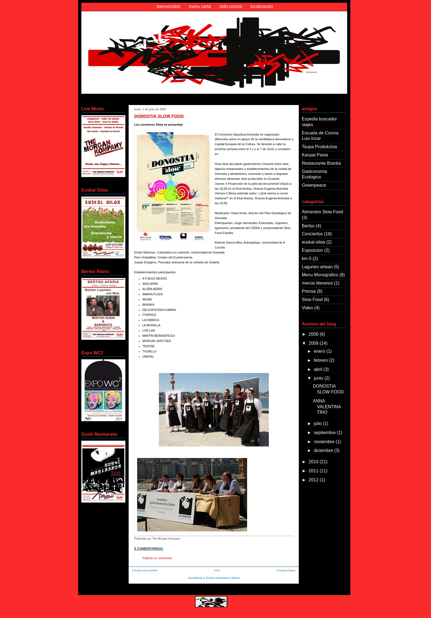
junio (319, 378)
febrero (321, 360)
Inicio (217, 570)
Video (307, 307)
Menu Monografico (320, 274)
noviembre (325, 441)
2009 (314, 343)
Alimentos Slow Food (322, 211)
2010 (314, 461)
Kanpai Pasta (315, 155)
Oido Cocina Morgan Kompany (128, 23)
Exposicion (312, 250)
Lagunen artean (317, 266)
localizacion (261, 6)
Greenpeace (314, 185)
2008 (314, 334)
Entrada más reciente (145, 570)
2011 (314, 470)
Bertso (308, 226)
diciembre (324, 450)
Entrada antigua (286, 570)
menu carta (200, 6)
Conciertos (312, 233)
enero (320, 351)
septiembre (325, 432)
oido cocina (231, 6)
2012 (314, 480)
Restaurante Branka (321, 163)
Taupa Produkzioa (319, 146)
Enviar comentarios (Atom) (223, 578)
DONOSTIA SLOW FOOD (159, 116)
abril (319, 369)
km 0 (306, 258)
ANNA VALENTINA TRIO (327, 407)
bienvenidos (168, 6)
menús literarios (317, 283)
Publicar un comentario (157, 558)
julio (318, 423)
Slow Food (312, 299)
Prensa (309, 291)
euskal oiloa (313, 242)
